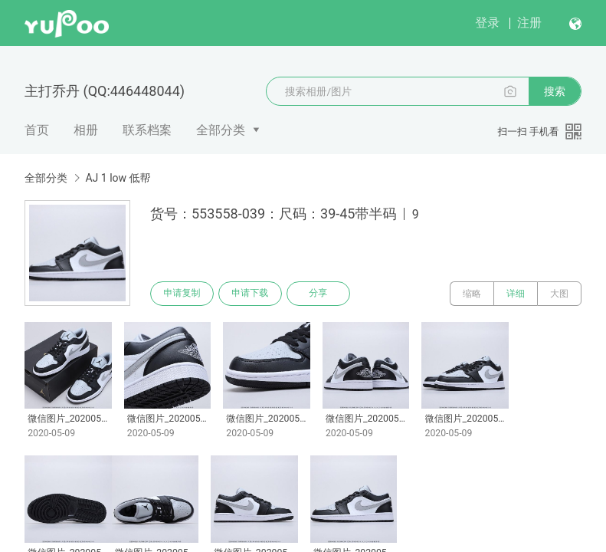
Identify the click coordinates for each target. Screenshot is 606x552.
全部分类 (220, 130)
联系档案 (147, 130)
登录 (487, 22)
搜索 (554, 91)
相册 (86, 130)
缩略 (472, 293)
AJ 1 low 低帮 (117, 178)
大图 (559, 293)
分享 (320, 293)
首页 (37, 130)
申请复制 (182, 293)
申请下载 (251, 293)
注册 (529, 22)
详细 (515, 293)
